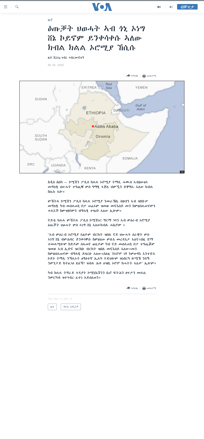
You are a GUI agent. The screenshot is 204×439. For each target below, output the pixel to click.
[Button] (132, 76)
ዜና (50, 20)
